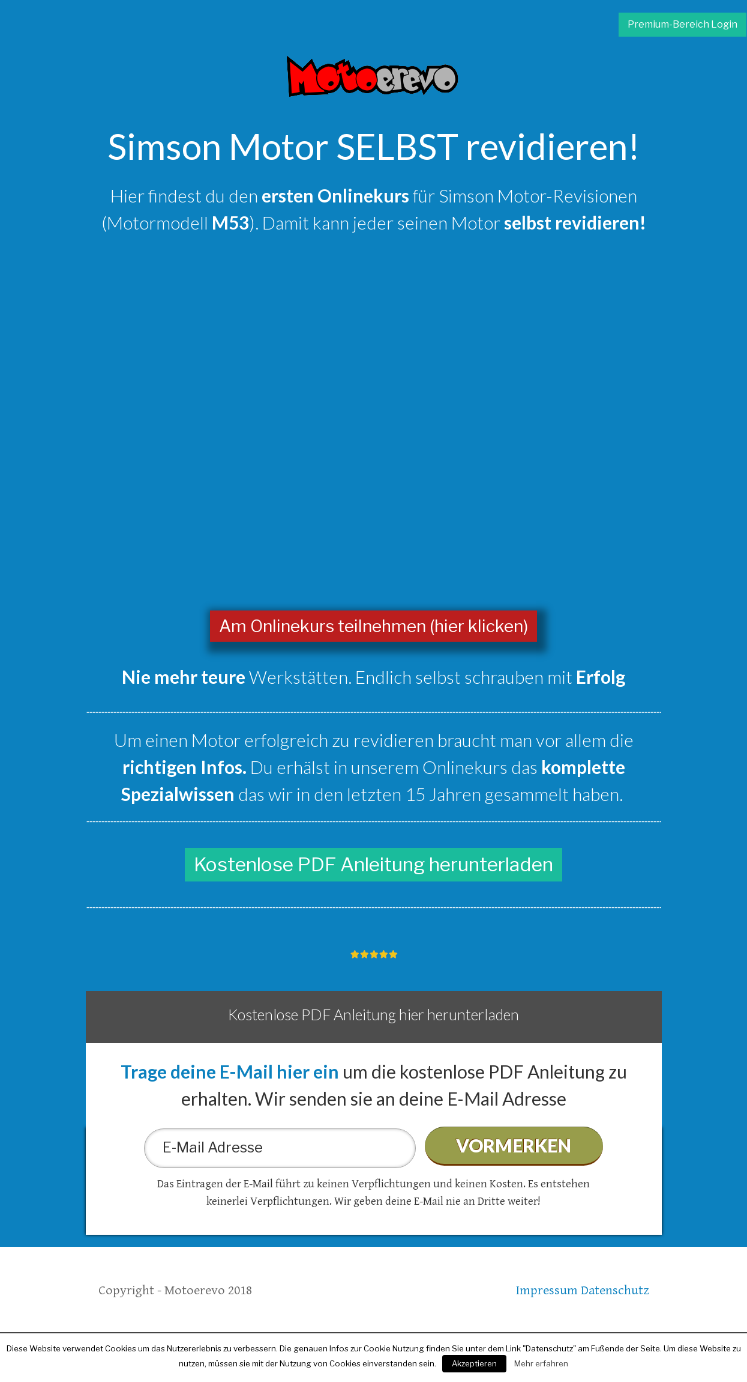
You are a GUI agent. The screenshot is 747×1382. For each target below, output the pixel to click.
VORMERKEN (513, 1145)
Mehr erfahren (541, 1363)
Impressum (547, 1290)
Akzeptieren (474, 1363)
